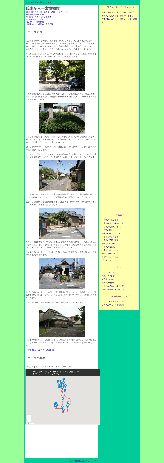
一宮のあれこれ (108, 247)
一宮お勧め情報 (108, 244)
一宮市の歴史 (107, 230)
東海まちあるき (108, 279)
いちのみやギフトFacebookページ (115, 289)
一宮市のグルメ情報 (110, 220)
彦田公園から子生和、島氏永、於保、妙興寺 (119, 20)
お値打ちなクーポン (110, 257)
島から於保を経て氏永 (34, 19)
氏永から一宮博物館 (35, 22)
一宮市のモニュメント (111, 233)
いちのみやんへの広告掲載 (113, 305)
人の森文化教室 (108, 283)
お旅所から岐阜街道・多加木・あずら (117, 16)
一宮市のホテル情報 (110, 237)
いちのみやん (30, 2)
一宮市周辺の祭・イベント (113, 227)
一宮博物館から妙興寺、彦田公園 (39, 24)
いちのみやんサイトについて (114, 301)
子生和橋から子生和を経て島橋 (38, 17)
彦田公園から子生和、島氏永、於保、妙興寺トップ (46, 12)
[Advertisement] (61, 441)
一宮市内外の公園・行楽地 (113, 223)
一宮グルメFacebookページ (113, 286)
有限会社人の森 (80, 461)
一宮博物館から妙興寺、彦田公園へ (41, 350)
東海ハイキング (108, 276)
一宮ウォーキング (45, 2)
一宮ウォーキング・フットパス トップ (118, 12)
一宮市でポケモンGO (110, 250)
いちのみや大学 (108, 273)
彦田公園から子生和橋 (34, 15)
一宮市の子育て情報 (110, 240)
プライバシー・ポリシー (112, 260)
